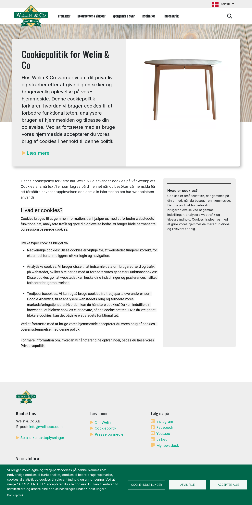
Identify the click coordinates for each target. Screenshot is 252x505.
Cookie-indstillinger (146, 484)
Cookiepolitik (105, 428)
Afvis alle (187, 484)
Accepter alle (228, 484)
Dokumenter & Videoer (92, 16)
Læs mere (38, 153)
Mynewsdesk (167, 445)
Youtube (163, 433)
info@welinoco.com (46, 426)
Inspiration (148, 16)
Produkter (64, 16)
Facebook (164, 427)
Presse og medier (110, 434)
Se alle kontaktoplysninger (42, 437)
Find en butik (170, 16)
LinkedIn (163, 439)
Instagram (164, 421)
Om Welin (103, 422)
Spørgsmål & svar (124, 16)
